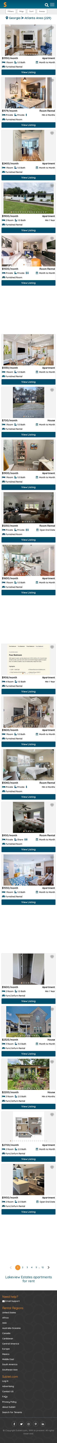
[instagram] (28, 1424)
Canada (6, 1333)
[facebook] (14, 1424)
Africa (5, 1317)
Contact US (8, 1391)
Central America (10, 1343)
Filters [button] (11, 11)
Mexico (5, 1354)
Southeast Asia (9, 1369)
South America (9, 1364)
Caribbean (7, 1338)
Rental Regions (12, 1308)
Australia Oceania (11, 1328)
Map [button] (21, 11)
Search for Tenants (12, 1412)
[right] (48, 1267)
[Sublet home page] (5, 4)
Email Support (11, 1301)
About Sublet (8, 1407)
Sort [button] (31, 11)
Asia (4, 1323)
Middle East (8, 1359)
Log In (5, 1381)
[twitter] (21, 1424)
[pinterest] (35, 1424)
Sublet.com (10, 1376)
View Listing (28, 72)
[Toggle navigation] (52, 4)
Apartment (48, 58)
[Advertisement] (28, 311)
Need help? (10, 1297)
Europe (6, 1348)
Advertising (8, 1386)
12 (43, 1267)
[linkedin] (42, 1424)
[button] (42, 11)
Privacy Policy (9, 1402)
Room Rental (47, 110)
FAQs (5, 1396)
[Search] (47, 4)
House (51, 420)
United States (9, 1312)
